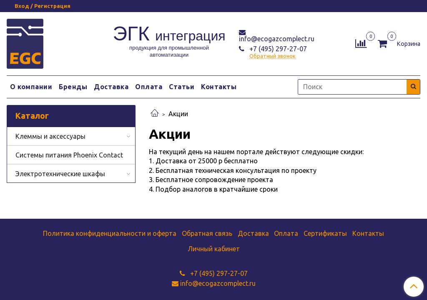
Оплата (148, 86)
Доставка (111, 86)
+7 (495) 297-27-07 (277, 48)
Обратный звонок (272, 56)
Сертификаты (325, 233)
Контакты (218, 86)
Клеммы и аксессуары (50, 136)
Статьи (181, 86)
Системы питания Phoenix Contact (69, 155)
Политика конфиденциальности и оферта (109, 233)
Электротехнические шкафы (60, 174)
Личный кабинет (214, 248)
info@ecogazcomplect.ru (276, 38)
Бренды (73, 86)
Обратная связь (207, 233)
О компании (31, 86)
